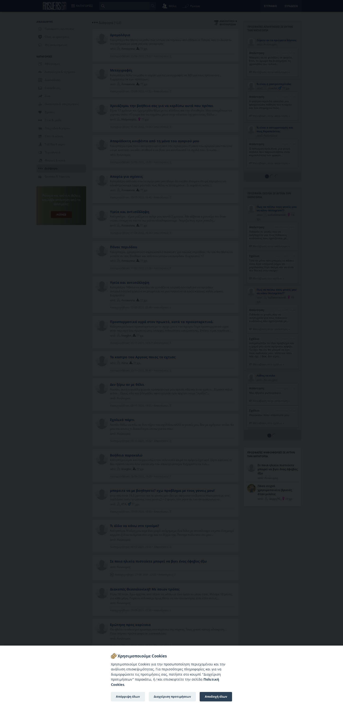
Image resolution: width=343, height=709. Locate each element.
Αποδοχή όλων (216, 697)
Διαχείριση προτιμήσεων (172, 697)
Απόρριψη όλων (128, 697)
